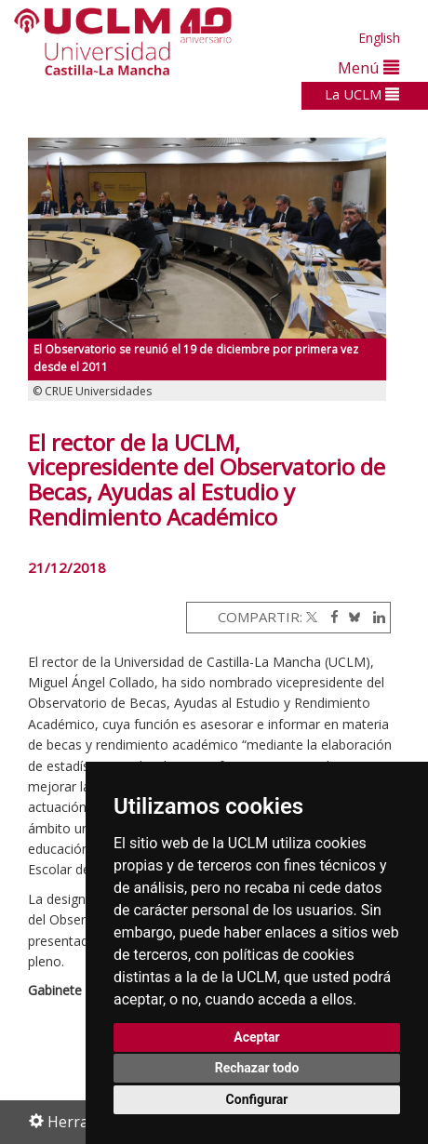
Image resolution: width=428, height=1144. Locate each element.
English (379, 38)
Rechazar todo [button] (257, 1067)
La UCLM (362, 94)
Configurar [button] (257, 1099)
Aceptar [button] (257, 1037)
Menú (368, 67)
